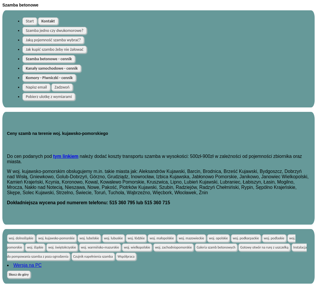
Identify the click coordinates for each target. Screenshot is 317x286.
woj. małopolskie (161, 238)
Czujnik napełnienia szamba (93, 256)
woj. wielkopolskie (137, 247)
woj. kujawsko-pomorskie (56, 238)
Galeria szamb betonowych (216, 247)
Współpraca (126, 256)
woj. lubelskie (89, 238)
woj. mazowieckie (191, 238)
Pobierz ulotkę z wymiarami (49, 96)
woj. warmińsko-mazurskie (100, 247)
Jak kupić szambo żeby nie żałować (54, 49)
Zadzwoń (62, 87)
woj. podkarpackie (246, 238)
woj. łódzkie (136, 238)
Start (30, 21)
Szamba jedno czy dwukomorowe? (54, 30)
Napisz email (36, 87)
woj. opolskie (218, 238)
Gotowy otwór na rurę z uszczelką (264, 247)
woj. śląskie (35, 247)
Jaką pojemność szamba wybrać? (53, 40)
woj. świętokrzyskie (62, 247)
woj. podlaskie (274, 238)
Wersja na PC (27, 265)
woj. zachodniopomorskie (173, 247)
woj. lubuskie (113, 238)
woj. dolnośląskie (21, 238)
